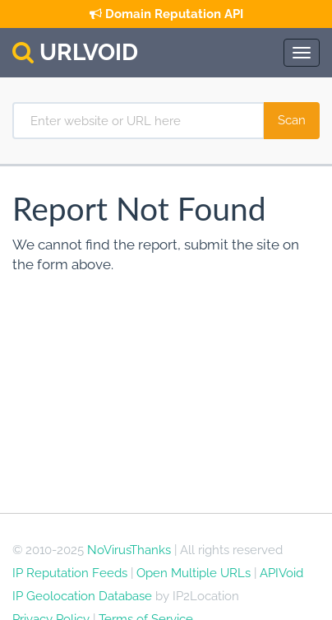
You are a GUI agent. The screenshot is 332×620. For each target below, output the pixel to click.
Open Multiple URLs (193, 573)
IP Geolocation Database (82, 596)
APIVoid (281, 573)
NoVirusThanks (129, 550)
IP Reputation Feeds (69, 573)
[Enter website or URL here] (138, 120)
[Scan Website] (292, 120)
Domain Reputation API (166, 14)
